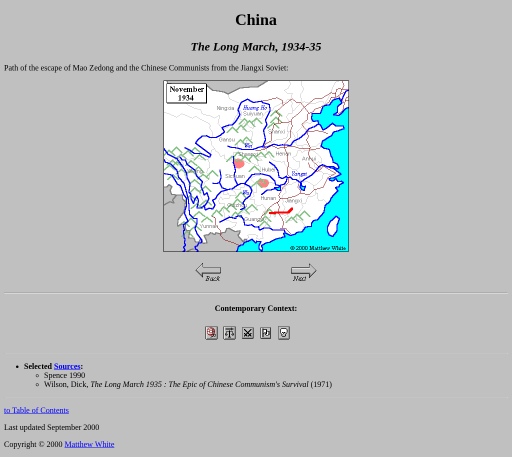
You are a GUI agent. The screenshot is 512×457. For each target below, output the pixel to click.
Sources (67, 366)
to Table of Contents (36, 410)
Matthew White (89, 444)
